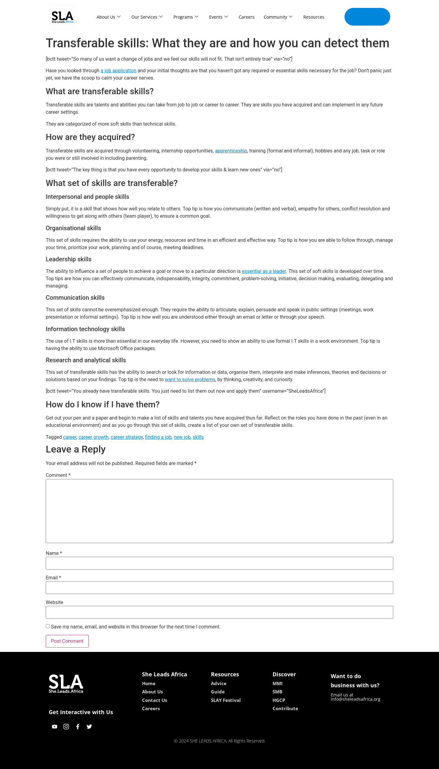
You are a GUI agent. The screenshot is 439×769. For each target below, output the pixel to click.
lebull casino (204, 762)
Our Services (146, 17)
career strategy (127, 437)
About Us (108, 17)
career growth (94, 437)
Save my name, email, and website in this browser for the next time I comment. (136, 626)
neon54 (259, 762)
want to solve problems (190, 379)
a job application (118, 70)
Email (53, 577)
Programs (185, 17)
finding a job (158, 437)
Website (54, 602)
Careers (247, 17)
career (70, 437)
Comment (58, 475)
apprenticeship (231, 151)
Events (218, 17)
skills (198, 437)
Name (54, 553)
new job (182, 437)
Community (278, 17)
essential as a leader (264, 271)
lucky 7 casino (234, 762)
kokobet (180, 762)
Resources (313, 17)
